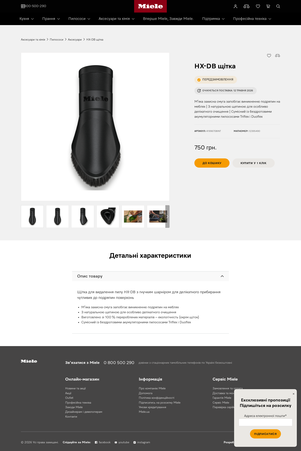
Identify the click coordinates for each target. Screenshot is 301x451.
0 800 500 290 (119, 363)
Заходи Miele (74, 407)
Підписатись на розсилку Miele (159, 402)
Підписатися (265, 434)
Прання (48, 19)
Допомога (145, 393)
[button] (269, 55)
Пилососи (76, 19)
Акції (68, 393)
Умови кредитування (152, 407)
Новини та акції (75, 388)
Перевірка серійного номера (232, 407)
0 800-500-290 (33, 6)
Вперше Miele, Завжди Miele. (168, 19)
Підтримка (211, 19)
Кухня (24, 19)
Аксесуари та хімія (114, 19)
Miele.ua (144, 411)
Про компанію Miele (152, 388)
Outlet (69, 397)
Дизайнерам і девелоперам (83, 411)
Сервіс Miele (221, 402)
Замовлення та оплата (228, 388)
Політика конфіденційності (156, 397)
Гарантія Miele (222, 397)
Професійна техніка (250, 19)
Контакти (71, 416)
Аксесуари (75, 39)
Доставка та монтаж (226, 393)
